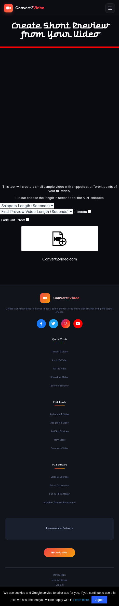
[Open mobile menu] (110, 8)
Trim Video (59, 440)
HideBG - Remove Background (60, 502)
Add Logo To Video (59, 423)
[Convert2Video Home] (24, 8)
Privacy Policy (59, 575)
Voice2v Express (60, 477)
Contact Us (59, 552)
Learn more (81, 600)
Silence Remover (59, 385)
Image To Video (60, 351)
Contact (59, 585)
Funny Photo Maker (59, 494)
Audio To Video (59, 360)
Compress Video (59, 448)
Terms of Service (59, 580)
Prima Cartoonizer (59, 485)
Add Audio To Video (59, 414)
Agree (99, 600)
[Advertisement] (59, 116)
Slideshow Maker (59, 377)
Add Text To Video (60, 431)
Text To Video (59, 368)
